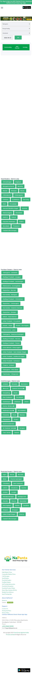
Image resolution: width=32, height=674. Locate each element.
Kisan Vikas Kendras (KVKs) (9, 590)
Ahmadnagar (7, 182)
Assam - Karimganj (22, 325)
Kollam (5, 492)
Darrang (26, 199)
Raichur (22, 415)
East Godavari (7, 397)
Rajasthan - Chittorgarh (11, 303)
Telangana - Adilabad (10, 272)
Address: (4, 617)
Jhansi (26, 401)
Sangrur (5, 510)
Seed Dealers (5, 578)
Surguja (22, 428)
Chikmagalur (19, 195)
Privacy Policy (5, 612)
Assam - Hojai (7, 325)
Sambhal (26, 505)
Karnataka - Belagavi (10, 294)
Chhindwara (7, 195)
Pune (14, 415)
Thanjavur (16, 226)
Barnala (20, 474)
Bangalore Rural (8, 186)
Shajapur (15, 510)
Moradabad (22, 410)
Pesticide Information (7, 586)
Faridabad (19, 397)
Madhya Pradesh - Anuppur (12, 277)
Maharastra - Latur (9, 330)
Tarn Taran (6, 432)
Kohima (24, 208)
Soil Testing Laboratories (8, 584)
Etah (4, 204)
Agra (4, 474)
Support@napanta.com (11, 628)
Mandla (5, 501)
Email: (3, 628)
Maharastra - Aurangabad (11, 286)
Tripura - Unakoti (8, 365)
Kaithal (24, 488)
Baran (12, 474)
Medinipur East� (8, 410)
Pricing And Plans (6, 610)
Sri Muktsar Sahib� (9, 428)
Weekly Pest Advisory (8, 592)
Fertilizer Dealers (6, 582)
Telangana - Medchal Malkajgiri (13, 334)
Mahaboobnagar (8, 496)
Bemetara (24, 384)
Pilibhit (21, 221)
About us (4, 600)
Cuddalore (15, 199)
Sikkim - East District (10, 316)
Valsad (16, 432)
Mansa (14, 501)
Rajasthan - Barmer (9, 290)
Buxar (23, 190)
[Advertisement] (16, 12)
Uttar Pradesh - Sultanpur (11, 361)
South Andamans (8, 424)
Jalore (5, 488)
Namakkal (19, 213)
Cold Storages (5, 576)
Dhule (15, 393)
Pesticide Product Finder (8, 588)
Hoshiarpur (6, 401)
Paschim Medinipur (9, 221)
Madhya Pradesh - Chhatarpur (13, 299)
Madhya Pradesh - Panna (11, 343)
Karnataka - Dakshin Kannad (12, 308)
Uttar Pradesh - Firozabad (11, 321)
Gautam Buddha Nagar (10, 208)
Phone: (4, 624)
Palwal (14, 217)
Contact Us (5, 608)
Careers (7, 602)
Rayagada (6, 419)
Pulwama (6, 415)
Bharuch (6, 388)
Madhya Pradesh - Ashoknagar (13, 281)
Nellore (5, 217)
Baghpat (18, 182)
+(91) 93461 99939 (8, 626)
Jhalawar (17, 401)
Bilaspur (14, 190)
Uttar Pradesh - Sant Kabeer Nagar (14, 352)
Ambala (5, 384)
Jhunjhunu (14, 488)
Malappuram (22, 496)
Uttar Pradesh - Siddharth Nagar (14, 356)
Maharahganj (7, 213)
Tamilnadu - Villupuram (10, 374)
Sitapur (16, 419)
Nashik (17, 505)
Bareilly (20, 186)
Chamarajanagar (16, 479)
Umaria (21, 514)
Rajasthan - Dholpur (9, 312)
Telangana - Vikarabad (10, 369)
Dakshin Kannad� (18, 388)
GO (18, 37)
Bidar (5, 479)
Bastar (5, 190)
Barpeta (14, 384)
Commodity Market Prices (9, 574)
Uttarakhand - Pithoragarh (12, 347)
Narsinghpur (7, 505)
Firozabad (13, 204)
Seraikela (6, 226)
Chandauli (6, 483)
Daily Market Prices (7, 572)
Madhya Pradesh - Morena (11, 339)
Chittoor (5, 199)
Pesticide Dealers (6, 580)
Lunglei (13, 492)
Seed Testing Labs (7, 594)
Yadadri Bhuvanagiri (10, 230)
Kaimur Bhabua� (8, 406)
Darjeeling (6, 393)
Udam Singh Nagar (9, 514)
